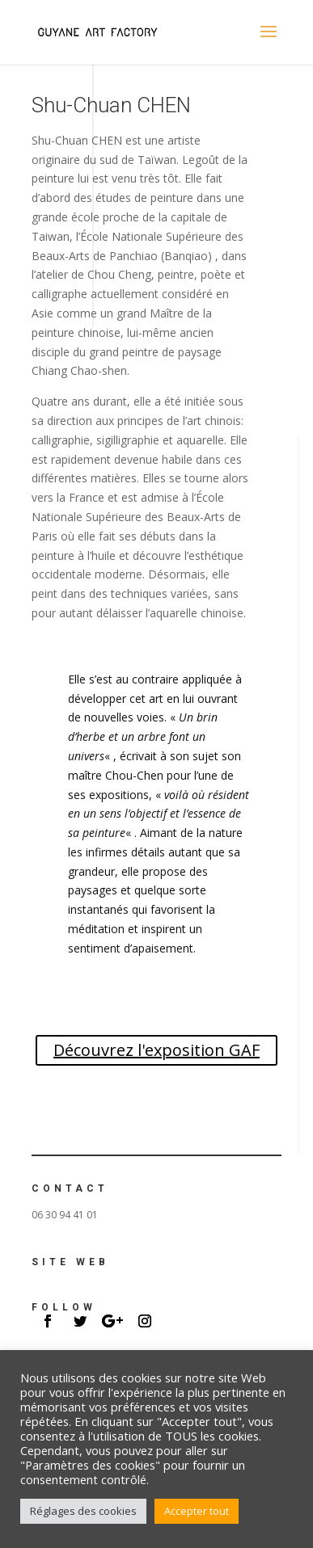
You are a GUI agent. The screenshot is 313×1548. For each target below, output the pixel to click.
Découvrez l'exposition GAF (156, 1050)
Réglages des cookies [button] (83, 1511)
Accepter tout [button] (196, 1511)
